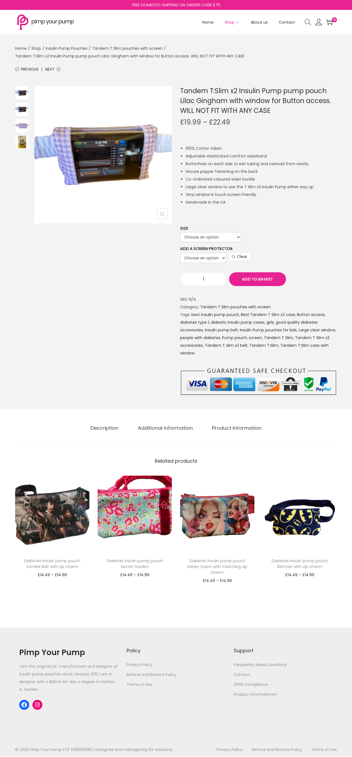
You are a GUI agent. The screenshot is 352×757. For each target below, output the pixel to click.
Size (184, 229)
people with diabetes (200, 338)
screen (255, 338)
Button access (311, 315)
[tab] (106, 429)
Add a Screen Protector (206, 249)
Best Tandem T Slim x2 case (268, 315)
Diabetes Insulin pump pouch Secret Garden (135, 564)
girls (270, 323)
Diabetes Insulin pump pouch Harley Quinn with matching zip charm (217, 567)
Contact (242, 675)
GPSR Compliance (251, 685)
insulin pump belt (221, 331)
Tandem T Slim (278, 338)
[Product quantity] (203, 280)
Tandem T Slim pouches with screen (127, 48)
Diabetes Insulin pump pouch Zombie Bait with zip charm (52, 564)
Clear (239, 257)
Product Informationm (255, 695)
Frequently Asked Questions (260, 665)
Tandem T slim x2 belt (226, 346)
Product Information (235, 428)
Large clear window (317, 331)
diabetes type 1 (194, 323)
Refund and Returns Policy (152, 675)
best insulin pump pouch (215, 315)
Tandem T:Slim (263, 346)
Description (106, 428)
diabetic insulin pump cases (238, 323)
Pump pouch (234, 338)
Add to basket (256, 280)
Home (21, 48)
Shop (36, 48)
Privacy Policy (139, 665)
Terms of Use (139, 685)
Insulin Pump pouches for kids (268, 331)
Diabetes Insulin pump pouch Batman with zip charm (300, 564)
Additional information (165, 428)
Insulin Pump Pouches (66, 48)
